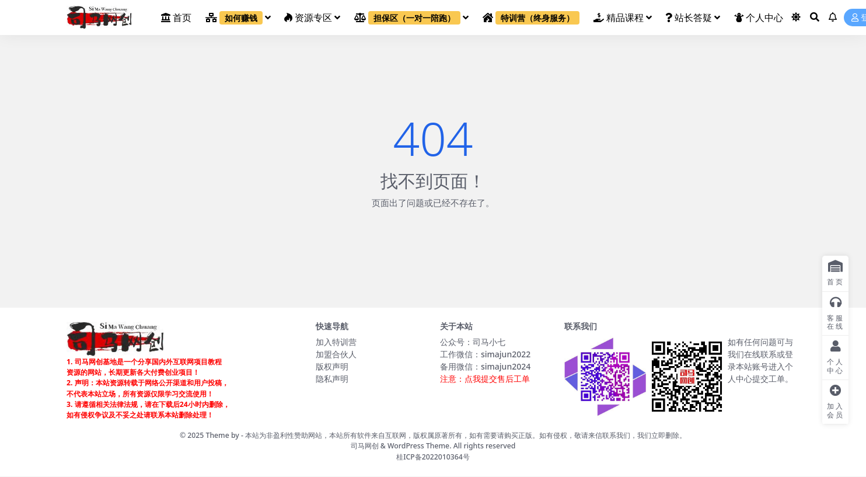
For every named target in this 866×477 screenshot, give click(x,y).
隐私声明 (332, 378)
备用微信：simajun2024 (485, 366)
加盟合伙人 (336, 354)
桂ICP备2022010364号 (433, 457)
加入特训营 (336, 341)
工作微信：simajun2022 (485, 354)
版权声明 (332, 366)
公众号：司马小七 (472, 341)
